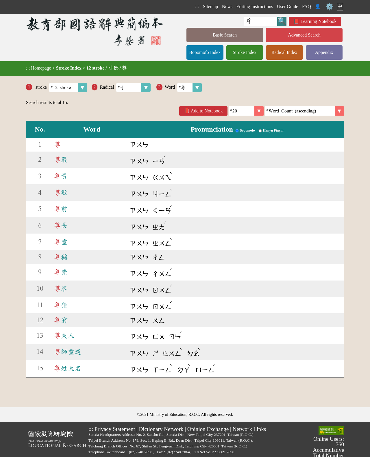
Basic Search (225, 34)
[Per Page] (246, 111)
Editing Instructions (254, 6)
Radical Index (284, 52)
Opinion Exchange (208, 429)
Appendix (324, 52)
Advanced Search (304, 34)
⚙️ (329, 6)
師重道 (68, 351)
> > (76, 68)
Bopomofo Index (205, 52)
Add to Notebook (207, 110)
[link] (304, 111)
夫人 (64, 335)
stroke (60, 87)
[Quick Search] (260, 21)
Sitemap (210, 6)
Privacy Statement (115, 429)
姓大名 (68, 368)
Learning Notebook (318, 21)
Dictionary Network (161, 429)
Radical (125, 87)
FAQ (306, 6)
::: (197, 6)
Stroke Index (244, 52)
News (227, 6)
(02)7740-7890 (140, 452)
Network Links (249, 429)
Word (183, 87)
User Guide (287, 6)
